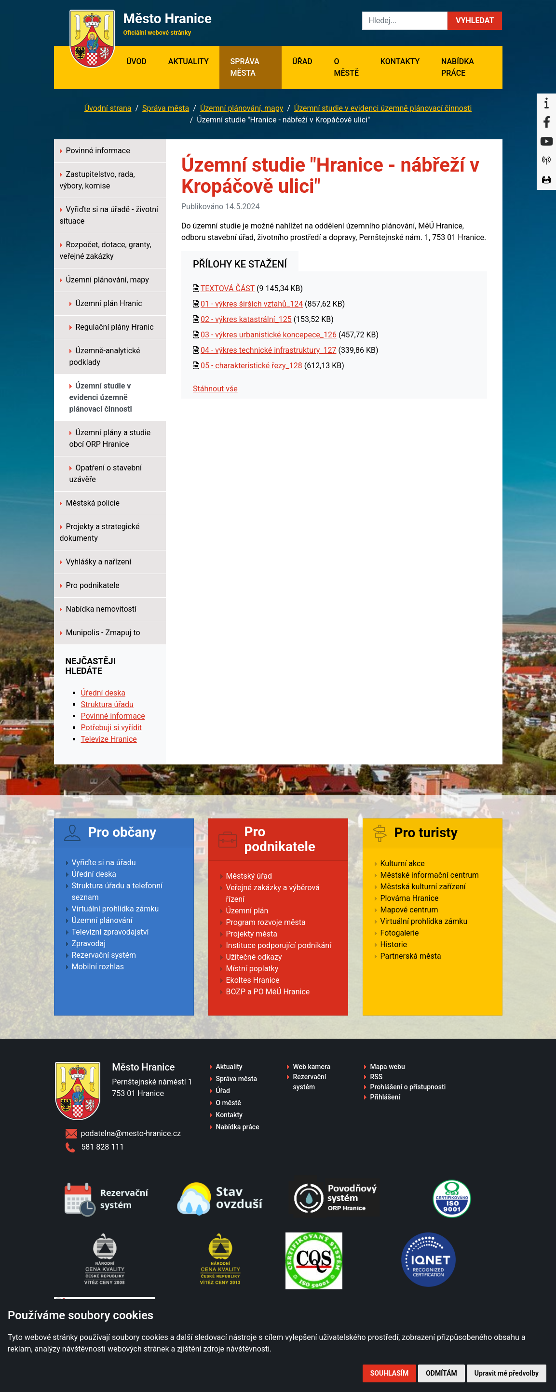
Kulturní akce (402, 863)
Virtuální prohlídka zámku (115, 908)
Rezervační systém (104, 955)
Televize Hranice (109, 739)
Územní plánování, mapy (241, 108)
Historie (393, 944)
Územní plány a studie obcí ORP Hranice (110, 438)
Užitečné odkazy (254, 957)
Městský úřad (249, 876)
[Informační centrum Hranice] (546, 103)
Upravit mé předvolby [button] (507, 1373)
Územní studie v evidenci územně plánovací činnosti (383, 108)
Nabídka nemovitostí (98, 609)
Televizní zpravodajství (110, 932)
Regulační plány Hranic (111, 327)
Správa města (245, 67)
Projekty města (251, 933)
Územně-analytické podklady (104, 356)
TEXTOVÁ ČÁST (228, 288)
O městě (346, 67)
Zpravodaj (89, 943)
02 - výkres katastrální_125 (246, 319)
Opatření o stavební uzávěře (105, 473)
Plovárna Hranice (409, 898)
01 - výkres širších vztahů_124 (252, 303)
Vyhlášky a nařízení (96, 561)
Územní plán (247, 910)
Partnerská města (410, 956)
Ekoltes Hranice (253, 980)
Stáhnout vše (215, 388)
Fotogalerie (399, 932)
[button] (475, 21)
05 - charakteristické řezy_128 (251, 365)
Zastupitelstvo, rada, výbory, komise (97, 180)
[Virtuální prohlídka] (546, 180)
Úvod (142, 60)
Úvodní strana (108, 108)
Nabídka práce (457, 67)
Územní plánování (102, 920)
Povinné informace (95, 150)
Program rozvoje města (266, 922)
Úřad (302, 61)
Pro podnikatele (90, 585)
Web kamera (311, 1067)
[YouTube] (546, 141)
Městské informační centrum (429, 875)
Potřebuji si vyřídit (111, 727)
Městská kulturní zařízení (423, 886)
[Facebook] (546, 122)
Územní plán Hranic (105, 303)
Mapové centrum (409, 909)
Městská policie (90, 503)
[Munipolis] (546, 161)
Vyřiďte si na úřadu (104, 862)
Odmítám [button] (441, 1373)
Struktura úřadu (107, 704)
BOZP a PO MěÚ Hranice (268, 991)
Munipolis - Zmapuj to (100, 632)
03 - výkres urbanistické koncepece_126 (269, 334)
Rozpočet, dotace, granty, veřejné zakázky (105, 250)
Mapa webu (387, 1067)
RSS (376, 1077)
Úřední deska (103, 692)
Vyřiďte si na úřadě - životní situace (109, 215)
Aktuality (188, 61)
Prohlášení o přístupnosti (408, 1087)
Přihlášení (385, 1097)
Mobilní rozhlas (98, 966)
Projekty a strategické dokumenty (100, 532)
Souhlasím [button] (389, 1373)
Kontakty (400, 61)
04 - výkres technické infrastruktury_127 (269, 350)
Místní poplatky (252, 968)
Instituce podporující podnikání (279, 945)
